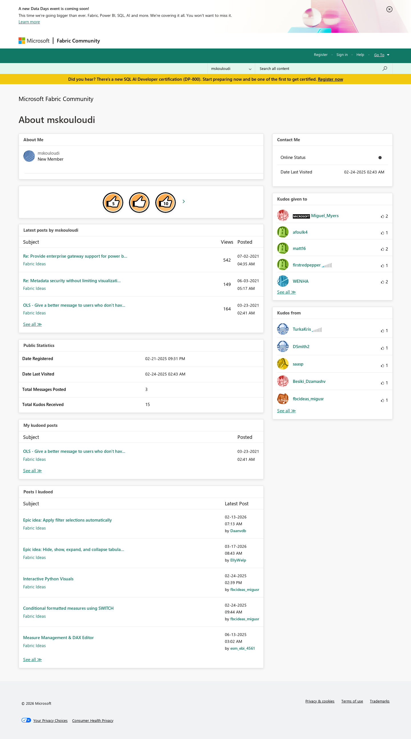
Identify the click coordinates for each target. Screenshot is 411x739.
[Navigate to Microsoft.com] (34, 40)
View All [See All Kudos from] (286, 410)
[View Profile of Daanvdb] (238, 530)
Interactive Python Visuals (48, 578)
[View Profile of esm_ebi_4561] (242, 648)
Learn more (29, 22)
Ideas (161, 40)
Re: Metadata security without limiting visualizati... (72, 280)
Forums (113, 40)
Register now (330, 79)
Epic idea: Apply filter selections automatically (67, 520)
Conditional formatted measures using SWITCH (68, 608)
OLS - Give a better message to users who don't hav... (74, 305)
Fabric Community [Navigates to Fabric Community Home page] (78, 40)
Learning (234, 40)
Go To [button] (379, 54)
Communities (187, 40)
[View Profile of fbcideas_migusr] (244, 589)
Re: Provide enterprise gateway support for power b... (75, 256)
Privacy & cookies (320, 700)
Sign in (342, 54)
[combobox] (324, 68)
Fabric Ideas (34, 263)
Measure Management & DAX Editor (58, 637)
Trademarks (380, 700)
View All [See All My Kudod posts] (32, 470)
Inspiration (138, 40)
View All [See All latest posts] (32, 324)
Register (321, 54)
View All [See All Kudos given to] (286, 292)
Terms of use (352, 700)
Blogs (212, 40)
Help (360, 54)
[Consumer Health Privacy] (92, 720)
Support (258, 40)
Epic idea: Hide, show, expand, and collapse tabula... (73, 549)
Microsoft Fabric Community (56, 98)
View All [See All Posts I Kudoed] (32, 659)
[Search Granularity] (231, 68)
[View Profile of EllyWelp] (238, 560)
